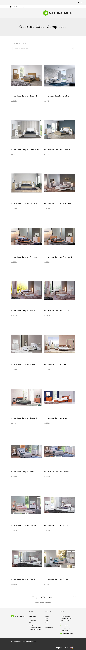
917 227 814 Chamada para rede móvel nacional (65, 628)
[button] (81, 2)
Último (50, 597)
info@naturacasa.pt (68, 633)
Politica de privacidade (35, 627)
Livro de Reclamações (35, 629)
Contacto (31, 618)
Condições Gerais (33, 625)
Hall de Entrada (49, 622)
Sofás (46, 620)
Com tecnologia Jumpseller (29, 641)
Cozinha (47, 625)
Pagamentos (32, 620)
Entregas (31, 622)
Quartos (47, 616)
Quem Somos (32, 616)
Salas (46, 618)
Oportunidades (49, 627)
